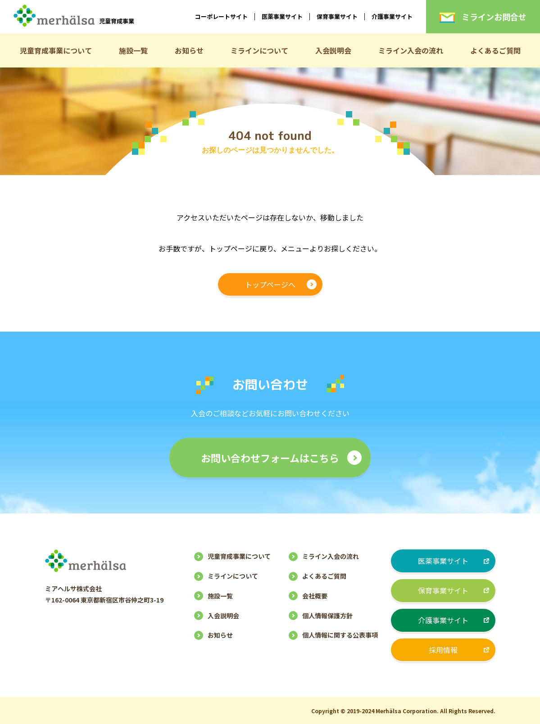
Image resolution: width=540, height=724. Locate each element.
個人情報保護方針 (327, 615)
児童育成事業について (56, 50)
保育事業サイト (337, 16)
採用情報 (443, 649)
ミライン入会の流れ (410, 50)
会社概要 (314, 595)
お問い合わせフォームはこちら (270, 457)
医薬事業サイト (282, 16)
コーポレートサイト (221, 16)
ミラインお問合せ (483, 16)
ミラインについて (259, 50)
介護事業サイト (392, 16)
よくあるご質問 (495, 50)
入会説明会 (333, 50)
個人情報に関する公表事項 (340, 634)
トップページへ (270, 284)
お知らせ (189, 50)
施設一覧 (133, 50)
